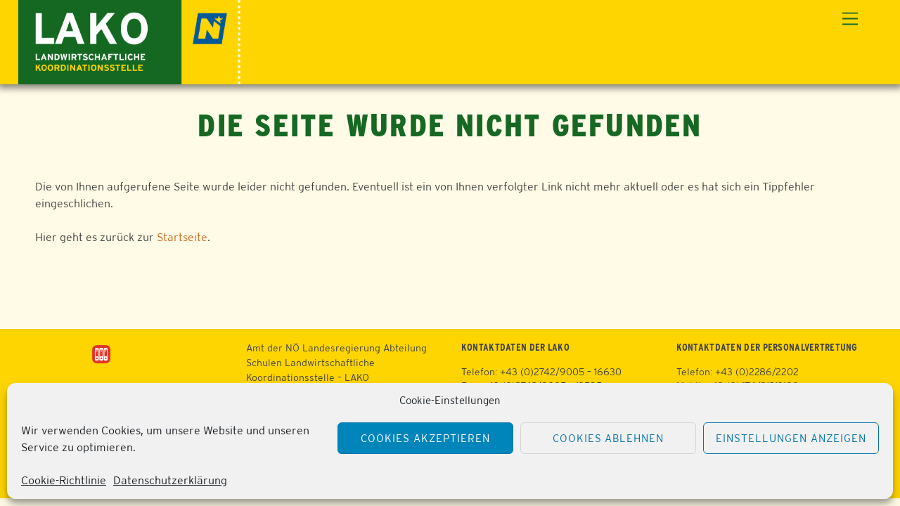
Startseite (182, 237)
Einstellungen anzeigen (791, 438)
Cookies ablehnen (608, 438)
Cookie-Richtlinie (63, 480)
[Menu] (850, 19)
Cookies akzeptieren (425, 438)
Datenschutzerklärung (170, 480)
